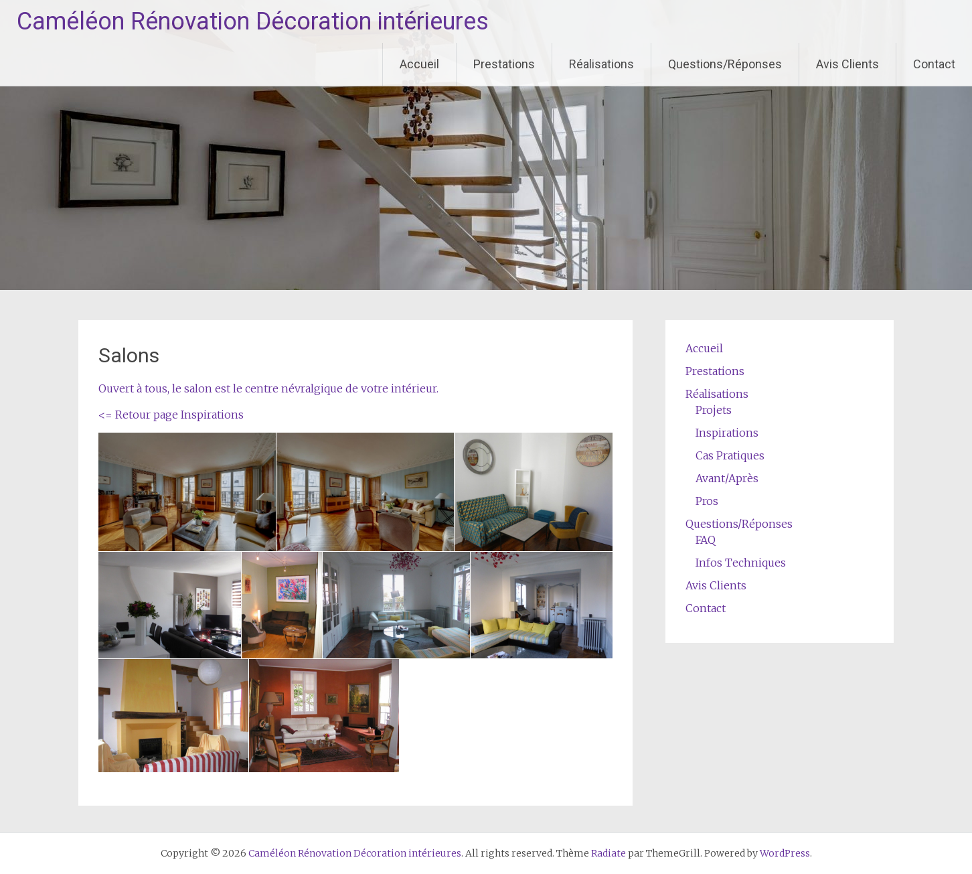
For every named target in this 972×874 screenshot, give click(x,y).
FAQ (706, 540)
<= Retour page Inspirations (171, 414)
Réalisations (601, 64)
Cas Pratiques (730, 455)
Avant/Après (727, 478)
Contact (934, 64)
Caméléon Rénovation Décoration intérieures (253, 21)
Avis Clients (847, 64)
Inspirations (727, 432)
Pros (707, 501)
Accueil (419, 64)
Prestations (504, 64)
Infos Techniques (741, 562)
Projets (714, 410)
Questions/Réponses (725, 64)
